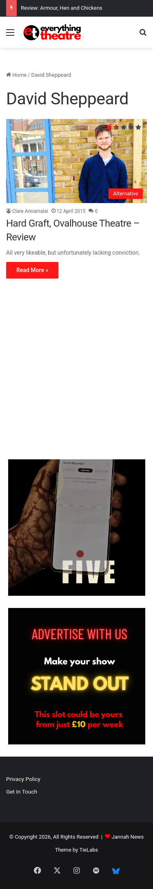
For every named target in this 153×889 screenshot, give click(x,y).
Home (16, 75)
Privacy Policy (23, 779)
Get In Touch (21, 791)
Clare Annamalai (30, 211)
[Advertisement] (76, 371)
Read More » (32, 270)
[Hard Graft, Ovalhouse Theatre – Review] (76, 161)
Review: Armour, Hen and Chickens (61, 8)
